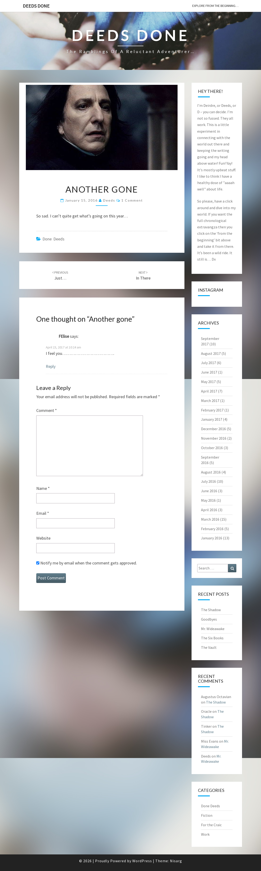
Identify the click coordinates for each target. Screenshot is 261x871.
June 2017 (209, 372)
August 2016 (211, 472)
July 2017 (208, 362)
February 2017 (212, 410)
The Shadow (211, 609)
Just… (60, 275)
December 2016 (213, 428)
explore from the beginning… (215, 6)
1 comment (132, 200)
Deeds (109, 200)
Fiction (206, 815)
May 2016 (208, 500)
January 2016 (211, 538)
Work (205, 834)
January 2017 (211, 419)
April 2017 (209, 391)
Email (42, 513)
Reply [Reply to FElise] (50, 366)
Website (43, 538)
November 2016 (213, 438)
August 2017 (211, 353)
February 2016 (212, 528)
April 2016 (209, 509)
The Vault (209, 647)
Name (43, 488)
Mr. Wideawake (212, 628)
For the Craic (211, 824)
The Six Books (212, 638)
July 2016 (208, 481)
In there (143, 275)
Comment (46, 410)
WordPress (142, 860)
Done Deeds (53, 239)
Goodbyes (209, 619)
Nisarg (176, 860)
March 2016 (210, 519)
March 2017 (210, 400)
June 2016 (209, 490)
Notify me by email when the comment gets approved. (86, 563)
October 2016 (212, 447)
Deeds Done (36, 6)
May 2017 (208, 381)
